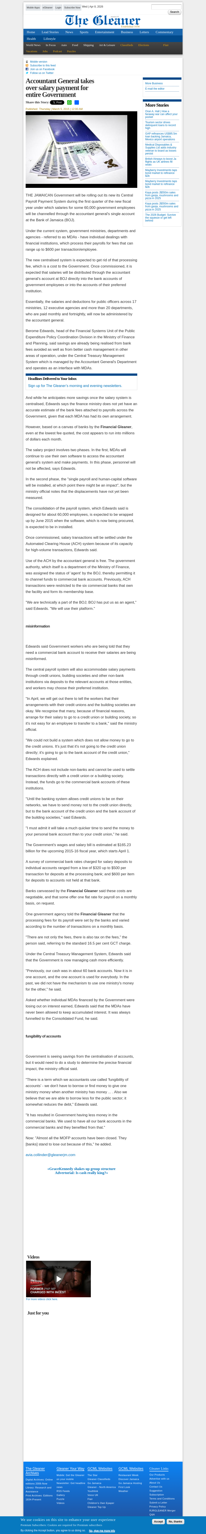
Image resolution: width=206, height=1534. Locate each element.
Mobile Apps (33, 7)
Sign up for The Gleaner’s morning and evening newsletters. (75, 386)
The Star (92, 1475)
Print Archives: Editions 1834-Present (39, 1497)
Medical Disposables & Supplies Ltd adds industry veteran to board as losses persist (160, 149)
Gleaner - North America (102, 1487)
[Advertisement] (81, 1208)
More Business (154, 83)
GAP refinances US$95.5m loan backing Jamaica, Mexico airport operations (161, 136)
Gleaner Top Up (97, 1507)
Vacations (31, 51)
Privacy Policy (157, 1506)
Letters (144, 32)
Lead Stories (50, 32)
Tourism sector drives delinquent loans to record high (160, 125)
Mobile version (38, 61)
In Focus (51, 45)
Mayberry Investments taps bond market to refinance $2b (161, 173)
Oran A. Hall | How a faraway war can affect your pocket (161, 114)
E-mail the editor (154, 88)
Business (127, 32)
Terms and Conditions (162, 1498)
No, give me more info (102, 1530)
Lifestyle (50, 38)
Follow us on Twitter (41, 73)
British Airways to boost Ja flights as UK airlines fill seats (160, 162)
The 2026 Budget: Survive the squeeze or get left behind (160, 218)
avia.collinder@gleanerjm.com (50, 1155)
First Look (124, 1487)
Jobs (45, 51)
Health (31, 38)
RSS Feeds (63, 1491)
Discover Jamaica (128, 1479)
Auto (64, 45)
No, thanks (175, 1521)
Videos (61, 1503)
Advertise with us (159, 1478)
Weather (123, 1491)
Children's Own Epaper (101, 1503)
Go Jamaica (94, 1483)
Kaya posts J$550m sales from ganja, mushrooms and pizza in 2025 (161, 195)
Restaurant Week (128, 1475)
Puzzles (71, 51)
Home (31, 32)
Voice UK (93, 1495)
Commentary (164, 32)
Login (58, 7)
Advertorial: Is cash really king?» (81, 1173)
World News (33, 45)
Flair (166, 45)
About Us (154, 1482)
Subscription (156, 1494)
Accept (158, 1521)
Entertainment (104, 32)
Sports (84, 32)
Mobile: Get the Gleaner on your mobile (70, 1477)
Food (75, 45)
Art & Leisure (107, 45)
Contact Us (155, 1486)
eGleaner (47, 7)
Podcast (57, 51)
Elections (143, 45)
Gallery (61, 1495)
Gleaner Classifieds (99, 1479)
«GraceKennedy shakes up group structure (82, 1169)
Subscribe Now (72, 7)
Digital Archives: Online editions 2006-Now (39, 1481)
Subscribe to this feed (42, 65)
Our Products (157, 1474)
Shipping (88, 45)
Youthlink (93, 1491)
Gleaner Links (158, 1468)
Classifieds (126, 45)
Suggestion (155, 1490)
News (69, 32)
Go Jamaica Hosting (130, 1483)
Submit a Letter (158, 1502)
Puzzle (60, 1499)
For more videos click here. (42, 1299)
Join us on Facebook (42, 69)
